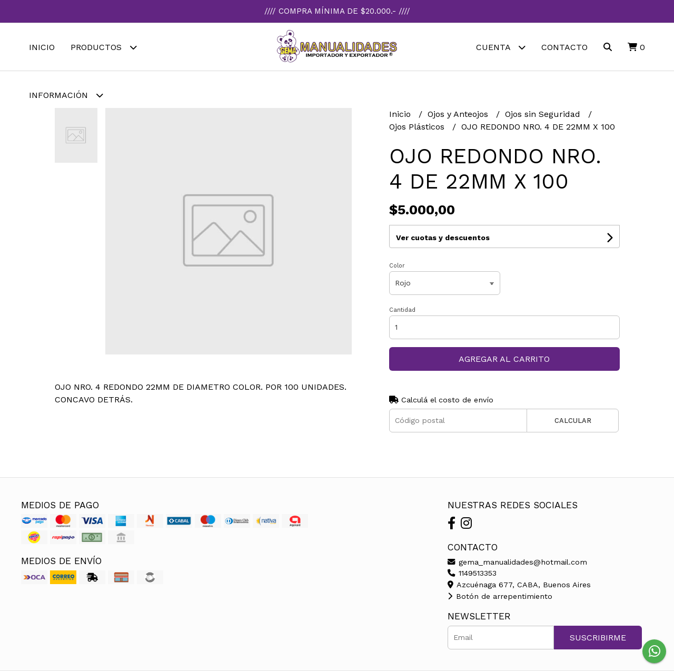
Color (397, 265)
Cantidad (402, 310)
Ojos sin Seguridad (544, 114)
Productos (104, 47)
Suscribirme (598, 638)
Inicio (42, 47)
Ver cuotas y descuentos (443, 237)
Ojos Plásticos (418, 127)
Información (66, 95)
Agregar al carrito (504, 359)
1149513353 (472, 573)
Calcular (572, 421)
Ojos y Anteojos (459, 114)
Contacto (564, 47)
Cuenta (501, 47)
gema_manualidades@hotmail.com (517, 562)
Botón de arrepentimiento (500, 596)
